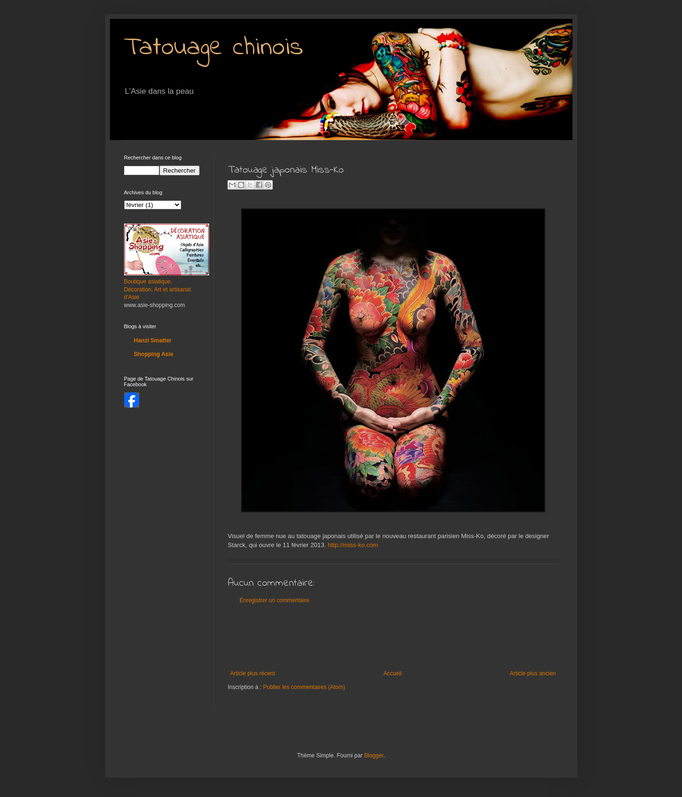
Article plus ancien (533, 673)
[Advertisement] (400, 637)
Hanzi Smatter (153, 340)
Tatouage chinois (213, 48)
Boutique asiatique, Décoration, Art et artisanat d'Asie (157, 289)
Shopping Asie (154, 354)
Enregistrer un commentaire (275, 600)
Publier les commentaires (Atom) (304, 687)
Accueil (392, 673)
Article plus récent (252, 673)
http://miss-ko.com (353, 544)
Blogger (374, 755)
